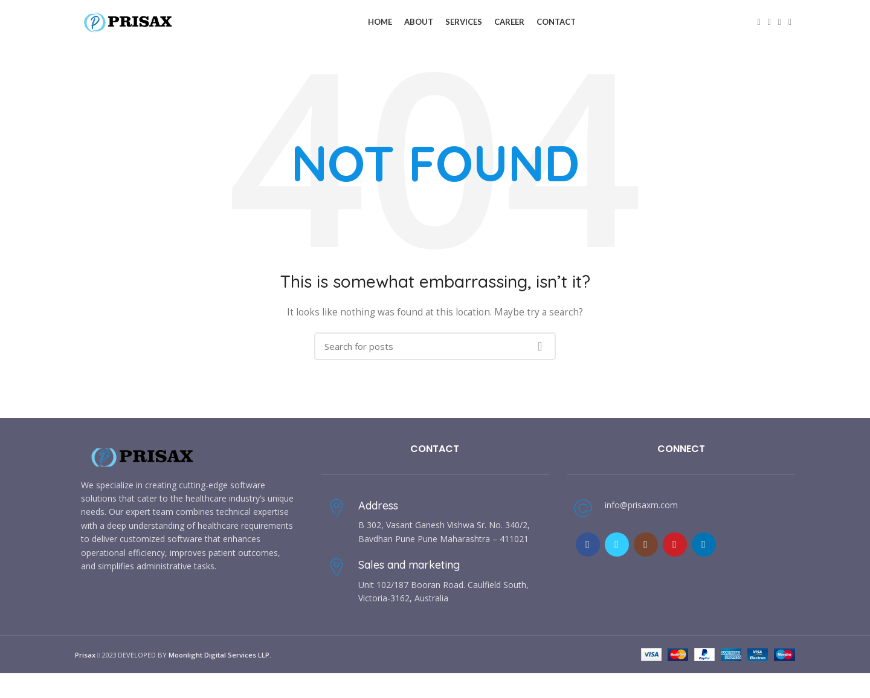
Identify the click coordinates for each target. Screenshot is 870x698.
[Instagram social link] (646, 548)
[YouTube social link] (675, 548)
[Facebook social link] (759, 24)
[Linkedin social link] (790, 24)
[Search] (435, 350)
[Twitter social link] (769, 24)
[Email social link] (780, 24)
